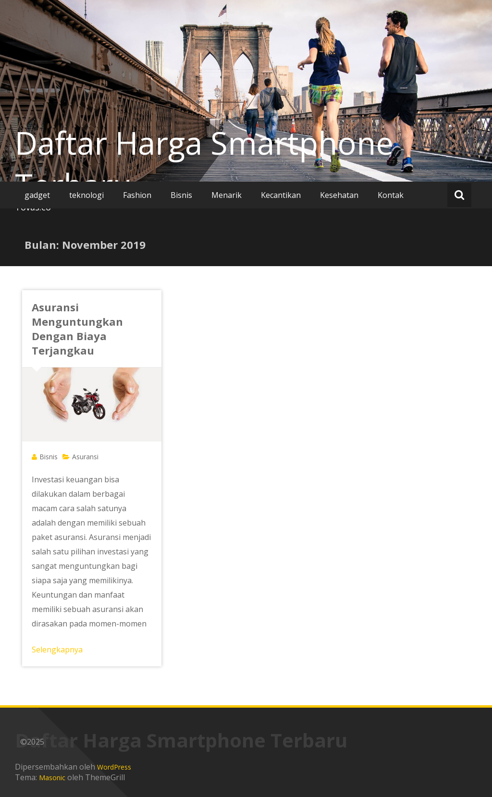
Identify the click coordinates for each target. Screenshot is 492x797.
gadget (37, 195)
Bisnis (181, 195)
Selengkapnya (57, 649)
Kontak (391, 195)
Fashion (137, 195)
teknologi (86, 195)
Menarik (226, 195)
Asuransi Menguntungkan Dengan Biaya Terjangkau (77, 328)
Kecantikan (281, 195)
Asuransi (85, 456)
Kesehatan (339, 195)
